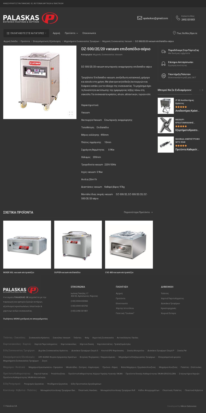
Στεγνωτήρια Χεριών (189, 374)
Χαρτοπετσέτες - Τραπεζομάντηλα (114, 344)
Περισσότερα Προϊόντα (137, 212)
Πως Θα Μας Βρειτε (185, 33)
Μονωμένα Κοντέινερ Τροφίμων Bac (58, 390)
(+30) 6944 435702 (79, 306)
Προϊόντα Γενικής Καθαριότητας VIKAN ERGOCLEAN (151, 374)
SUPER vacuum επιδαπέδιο (67, 272)
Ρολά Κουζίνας (58, 374)
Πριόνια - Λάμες (110, 367)
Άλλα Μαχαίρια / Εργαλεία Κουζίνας (138, 367)
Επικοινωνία (89, 33)
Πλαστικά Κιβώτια (194, 390)
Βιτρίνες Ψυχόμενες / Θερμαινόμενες (97, 357)
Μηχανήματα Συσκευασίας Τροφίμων (21, 361)
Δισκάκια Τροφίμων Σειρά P (160, 351)
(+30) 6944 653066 (79, 301)
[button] (26, 33)
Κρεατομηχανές (168, 308)
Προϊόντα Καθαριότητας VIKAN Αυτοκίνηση (24, 377)
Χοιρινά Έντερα (168, 313)
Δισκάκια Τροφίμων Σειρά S (84, 351)
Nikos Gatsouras (188, 406)
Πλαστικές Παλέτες (172, 390)
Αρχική (56, 33)
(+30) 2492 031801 (79, 311)
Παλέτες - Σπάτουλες (191, 367)
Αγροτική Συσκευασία (103, 338)
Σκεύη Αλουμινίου (135, 351)
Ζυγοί (44, 361)
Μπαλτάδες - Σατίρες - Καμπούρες (82, 367)
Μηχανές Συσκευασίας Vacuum (107, 54)
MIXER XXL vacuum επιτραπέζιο (18, 272)
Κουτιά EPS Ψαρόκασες (112, 351)
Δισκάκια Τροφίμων (170, 303)
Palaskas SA (11, 406)
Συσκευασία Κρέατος (39, 338)
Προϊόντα (70, 33)
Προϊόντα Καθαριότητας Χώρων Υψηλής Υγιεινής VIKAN (95, 374)
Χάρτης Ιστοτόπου (125, 308)
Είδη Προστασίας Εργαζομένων (86, 384)
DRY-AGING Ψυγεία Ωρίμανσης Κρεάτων (57, 357)
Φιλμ (87, 338)
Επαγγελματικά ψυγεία (169, 357)
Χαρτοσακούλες (68, 344)
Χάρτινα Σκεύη (87, 344)
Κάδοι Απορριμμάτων (148, 390)
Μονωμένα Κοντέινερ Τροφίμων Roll (118, 390)
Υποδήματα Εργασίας (57, 384)
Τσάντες (165, 293)
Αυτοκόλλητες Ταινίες (127, 338)
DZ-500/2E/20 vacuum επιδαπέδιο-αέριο (154, 41)
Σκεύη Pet (182, 351)
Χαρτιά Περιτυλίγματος (172, 298)
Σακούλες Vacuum (61, 338)
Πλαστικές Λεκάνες (87, 390)
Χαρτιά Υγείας (41, 374)
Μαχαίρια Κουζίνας (168, 367)
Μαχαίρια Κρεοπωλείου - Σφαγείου (46, 367)
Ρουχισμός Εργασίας (34, 384)
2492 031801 (188, 19)
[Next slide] (202, 90)
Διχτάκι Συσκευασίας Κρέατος (53, 351)
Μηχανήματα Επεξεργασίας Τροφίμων (137, 357)
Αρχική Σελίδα (11, 41)
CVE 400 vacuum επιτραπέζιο (119, 272)
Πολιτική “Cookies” (125, 313)
